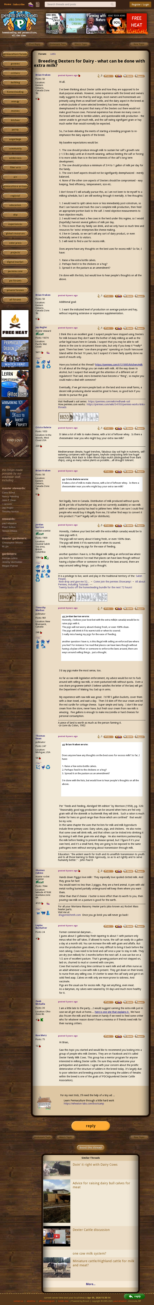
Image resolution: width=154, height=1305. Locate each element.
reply (91, 1126)
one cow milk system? (89, 1253)
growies (15, 64)
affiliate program (47, 1301)
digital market (15, 262)
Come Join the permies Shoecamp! (112, 581)
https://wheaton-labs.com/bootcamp (84, 1103)
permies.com (15, 271)
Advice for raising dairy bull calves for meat (101, 1185)
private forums (15, 290)
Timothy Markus (41, 609)
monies (15, 111)
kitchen (15, 120)
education (15, 205)
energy (15, 101)
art (15, 177)
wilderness (15, 158)
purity (15, 129)
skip (15, 215)
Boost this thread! (91, 1147)
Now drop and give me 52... (74, 581)
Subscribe (19, 4)
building (15, 82)
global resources (15, 233)
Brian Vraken (43, 75)
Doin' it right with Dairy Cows (95, 1164)
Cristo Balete (43, 427)
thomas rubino (40, 871)
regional (15, 196)
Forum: (42, 54)
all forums (15, 299)
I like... (38, 359)
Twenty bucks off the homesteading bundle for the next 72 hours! (95, 587)
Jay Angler (41, 327)
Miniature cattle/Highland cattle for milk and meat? (103, 1263)
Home (7, 4)
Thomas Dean (40, 737)
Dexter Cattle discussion (91, 1230)
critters (15, 73)
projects (15, 252)
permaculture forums (15, 54)
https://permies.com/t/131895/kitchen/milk (119, 364)
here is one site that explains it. (112, 1012)
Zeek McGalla (40, 1002)
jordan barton (40, 526)
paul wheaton (120, 1301)
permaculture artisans (15, 186)
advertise (31, 1301)
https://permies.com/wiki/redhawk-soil (109, 401)
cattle (53, 54)
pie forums (15, 281)
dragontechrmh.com (70, 914)
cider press (15, 243)
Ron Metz (41, 1035)
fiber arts (15, 167)
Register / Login (140, 4)
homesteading (15, 92)
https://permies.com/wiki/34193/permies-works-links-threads (102, 406)
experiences (15, 224)
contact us (18, 1301)
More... (90, 1284)
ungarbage (15, 139)
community (15, 148)
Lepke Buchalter (41, 926)
